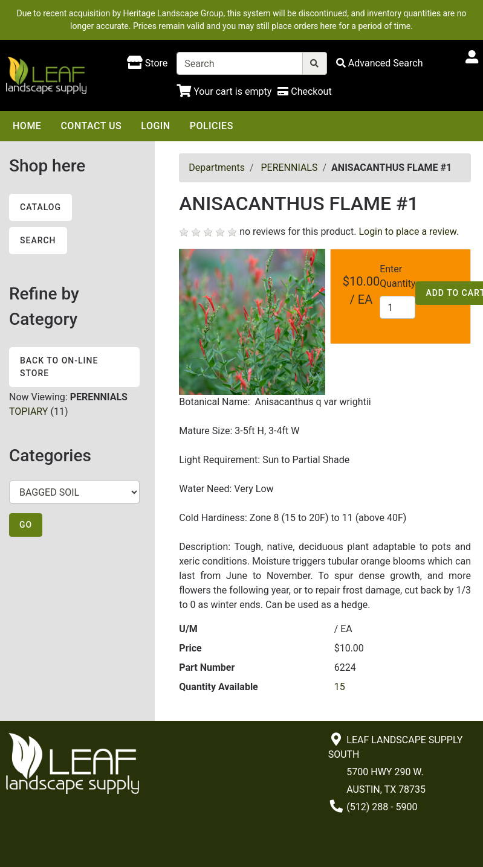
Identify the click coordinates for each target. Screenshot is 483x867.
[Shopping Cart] (224, 91)
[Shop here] (147, 63)
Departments (217, 167)
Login (155, 126)
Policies (211, 126)
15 (339, 687)
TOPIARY (28, 411)
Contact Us (91, 126)
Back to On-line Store (59, 367)
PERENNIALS (289, 167)
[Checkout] (304, 91)
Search (38, 240)
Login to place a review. (408, 231)
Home (27, 126)
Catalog (40, 207)
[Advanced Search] (379, 63)
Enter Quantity (397, 276)
